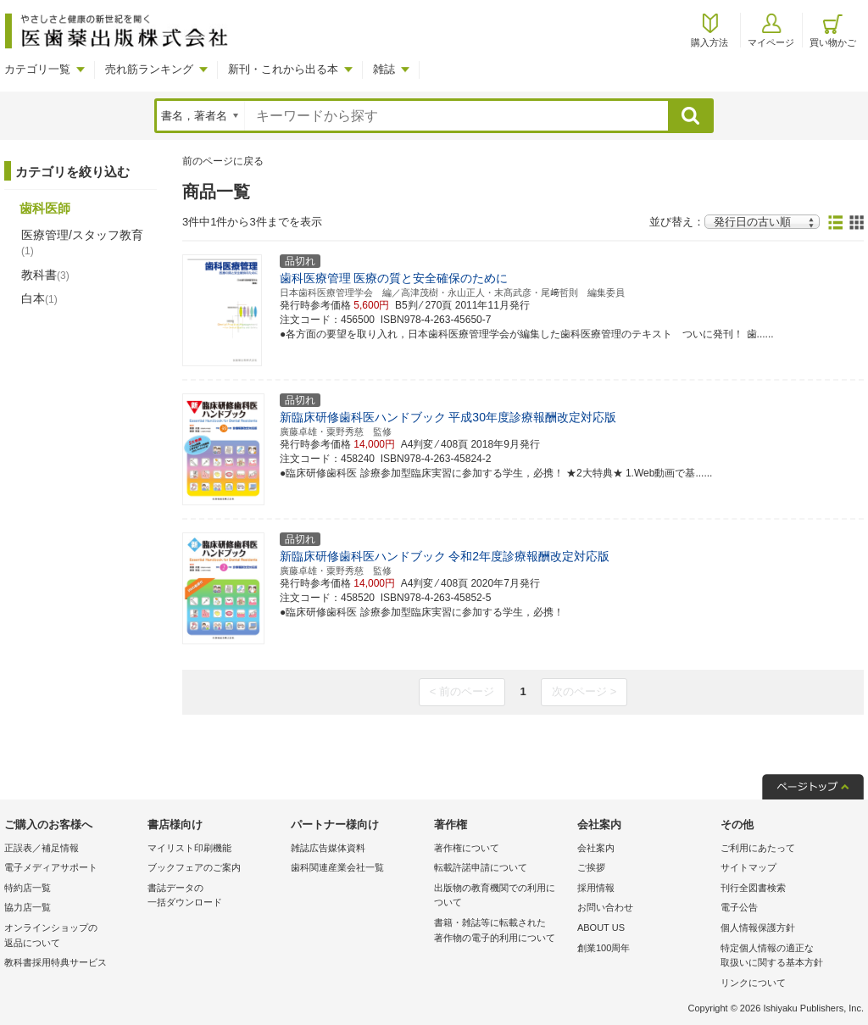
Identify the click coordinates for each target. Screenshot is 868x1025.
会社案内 (596, 848)
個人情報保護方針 (758, 927)
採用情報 (596, 888)
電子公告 (739, 907)
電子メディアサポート (50, 867)
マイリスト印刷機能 (189, 848)
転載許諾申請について (480, 867)
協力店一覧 (27, 907)
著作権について (466, 848)
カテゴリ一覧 (37, 69)
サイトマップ (748, 867)
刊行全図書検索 (753, 888)
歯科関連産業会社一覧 (337, 867)
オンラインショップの (71, 936)
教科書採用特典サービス (55, 962)
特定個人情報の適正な (788, 957)
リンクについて (753, 983)
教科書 (45, 274)
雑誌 (384, 69)
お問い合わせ (605, 907)
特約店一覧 (27, 888)
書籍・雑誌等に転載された (501, 931)
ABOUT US (601, 927)
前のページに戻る (223, 161)
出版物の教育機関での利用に (501, 897)
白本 (39, 298)
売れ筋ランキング (149, 69)
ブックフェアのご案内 (194, 867)
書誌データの (214, 897)
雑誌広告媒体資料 (328, 848)
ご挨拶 (591, 867)
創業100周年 (603, 948)
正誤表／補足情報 (41, 848)
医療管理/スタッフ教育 (82, 242)
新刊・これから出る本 (283, 69)
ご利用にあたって (758, 848)
